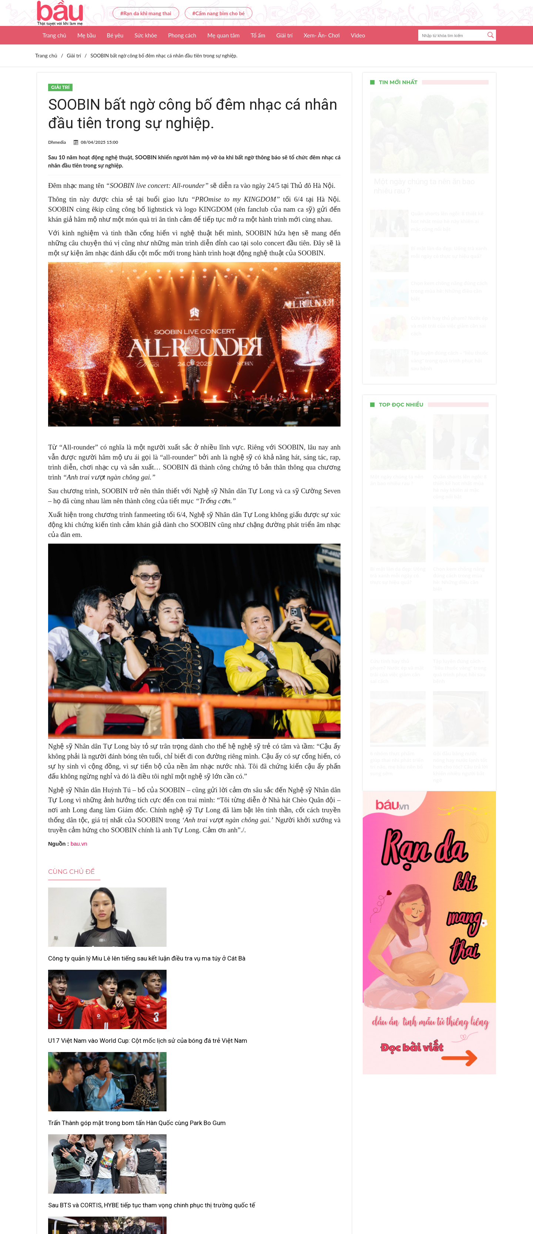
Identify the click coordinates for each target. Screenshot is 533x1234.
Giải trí (284, 35)
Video (358, 35)
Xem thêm (194, 1107)
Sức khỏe (145, 35)
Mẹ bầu (86, 35)
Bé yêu (115, 35)
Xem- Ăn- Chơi (321, 35)
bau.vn (79, 843)
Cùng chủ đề (71, 871)
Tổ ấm (258, 35)
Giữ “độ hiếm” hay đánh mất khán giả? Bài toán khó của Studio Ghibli (293, 1072)
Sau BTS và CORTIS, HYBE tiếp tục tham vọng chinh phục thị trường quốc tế (89, 1072)
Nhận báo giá (334, 1207)
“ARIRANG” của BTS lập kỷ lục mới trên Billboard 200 (188, 1068)
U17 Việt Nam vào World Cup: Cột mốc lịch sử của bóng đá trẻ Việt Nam (192, 966)
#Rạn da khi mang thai (145, 13)
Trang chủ (54, 35)
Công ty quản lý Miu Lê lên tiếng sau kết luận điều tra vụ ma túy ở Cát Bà (92, 966)
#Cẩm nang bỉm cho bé (218, 13)
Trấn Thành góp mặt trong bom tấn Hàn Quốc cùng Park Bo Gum (293, 962)
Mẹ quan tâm (223, 35)
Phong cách (182, 35)
